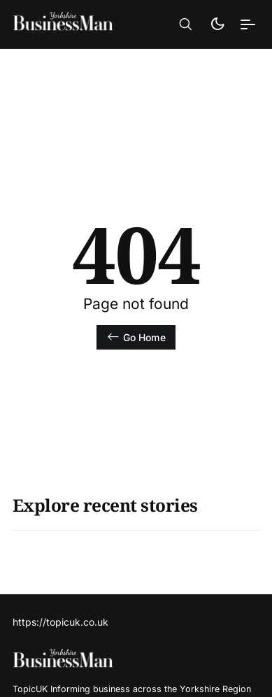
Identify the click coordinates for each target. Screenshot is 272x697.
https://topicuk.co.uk (60, 622)
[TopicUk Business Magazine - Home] (73, 24)
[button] (185, 24)
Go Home (135, 337)
